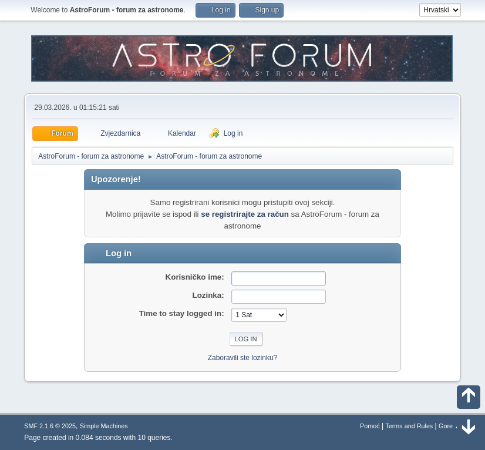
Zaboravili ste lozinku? (243, 358)
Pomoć (370, 425)
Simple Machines (104, 425)
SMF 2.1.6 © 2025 (50, 425)
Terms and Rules (409, 425)
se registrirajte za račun (245, 214)
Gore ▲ (450, 425)
